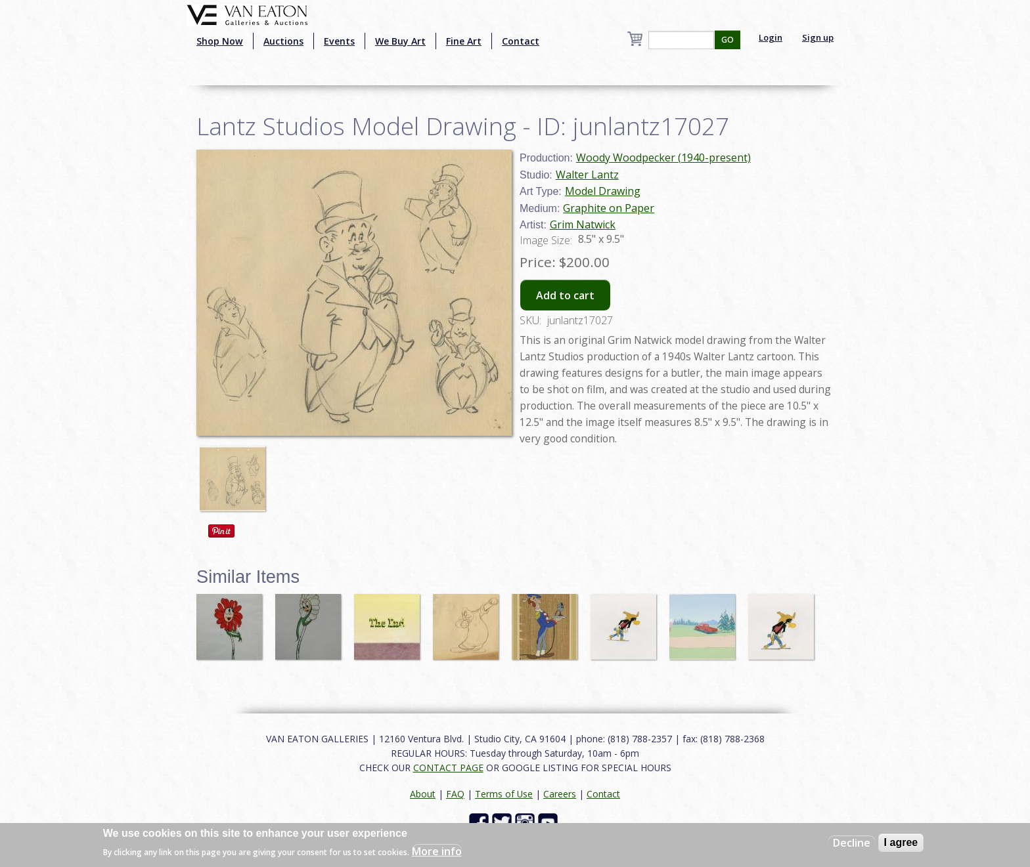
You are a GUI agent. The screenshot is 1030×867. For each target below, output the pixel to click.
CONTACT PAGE (448, 767)
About (423, 794)
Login (770, 37)
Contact (520, 41)
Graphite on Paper (608, 208)
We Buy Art (400, 41)
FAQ (455, 794)
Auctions (283, 41)
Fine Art (463, 41)
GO (727, 39)
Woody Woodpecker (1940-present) (663, 157)
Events (339, 41)
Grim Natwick (583, 224)
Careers (559, 794)
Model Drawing (602, 191)
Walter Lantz (587, 174)
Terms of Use (504, 794)
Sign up (818, 37)
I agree (901, 842)
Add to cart (565, 295)
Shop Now (219, 41)
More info (437, 851)
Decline (851, 842)
